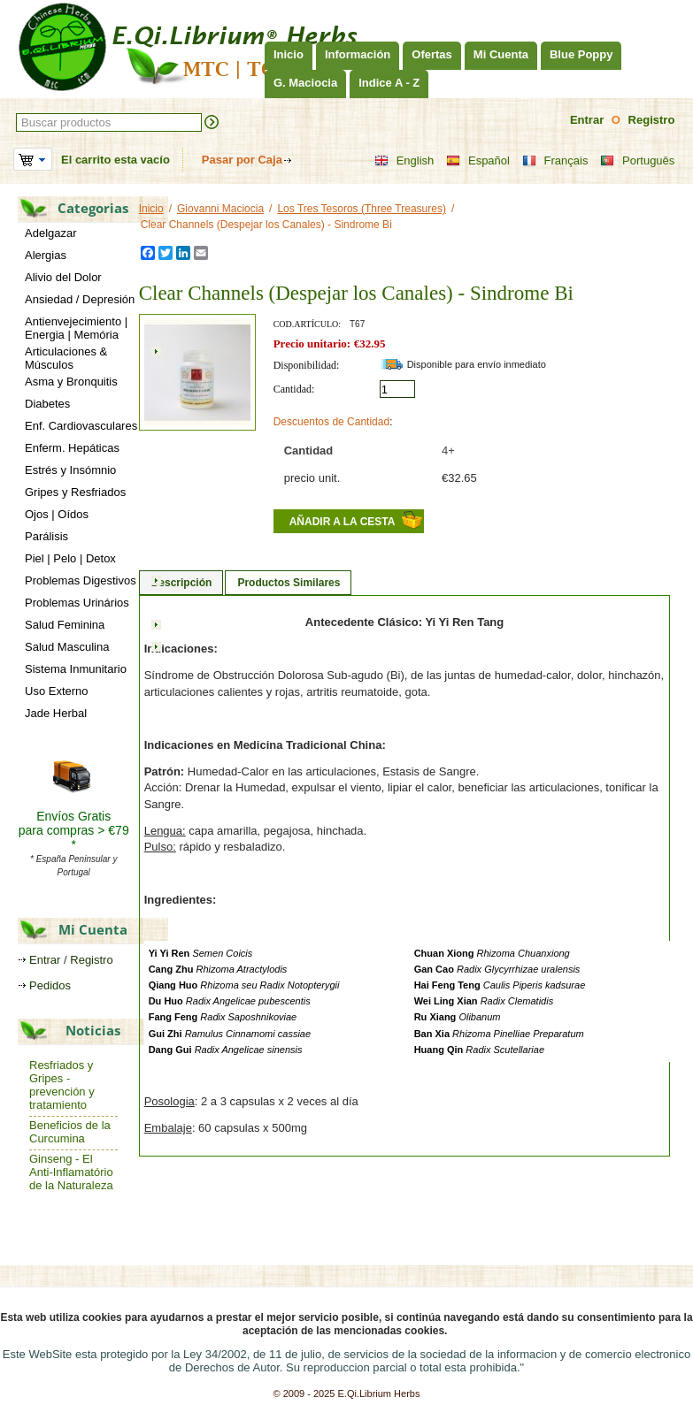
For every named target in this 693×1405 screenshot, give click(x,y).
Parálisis (46, 536)
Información (357, 54)
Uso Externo (57, 691)
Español (478, 161)
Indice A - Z (389, 82)
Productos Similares (288, 583)
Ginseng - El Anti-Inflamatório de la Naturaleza (71, 1172)
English (404, 161)
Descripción (181, 583)
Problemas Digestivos (80, 580)
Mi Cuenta (501, 54)
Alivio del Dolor (63, 277)
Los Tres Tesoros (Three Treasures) (361, 208)
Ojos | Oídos (57, 514)
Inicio (288, 54)
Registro (651, 119)
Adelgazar (51, 233)
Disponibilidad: (306, 365)
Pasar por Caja (242, 159)
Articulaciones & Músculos (66, 358)
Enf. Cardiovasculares (81, 425)
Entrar (587, 119)
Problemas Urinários (77, 602)
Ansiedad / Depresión (80, 299)
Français (555, 161)
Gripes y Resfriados (75, 492)
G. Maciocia (305, 82)
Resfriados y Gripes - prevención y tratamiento (62, 1084)
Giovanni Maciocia (220, 208)
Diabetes (47, 403)
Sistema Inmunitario (76, 669)
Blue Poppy (581, 54)
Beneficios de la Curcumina (70, 1132)
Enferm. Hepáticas (72, 447)
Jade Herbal (56, 713)
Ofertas (432, 54)
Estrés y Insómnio (70, 470)
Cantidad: (294, 389)
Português (637, 161)
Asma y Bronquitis (71, 381)
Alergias (45, 255)
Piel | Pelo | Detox (70, 558)
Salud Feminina (64, 624)
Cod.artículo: (307, 324)
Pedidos (50, 985)
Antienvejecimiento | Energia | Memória (76, 328)
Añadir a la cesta (342, 521)
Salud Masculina (67, 646)
